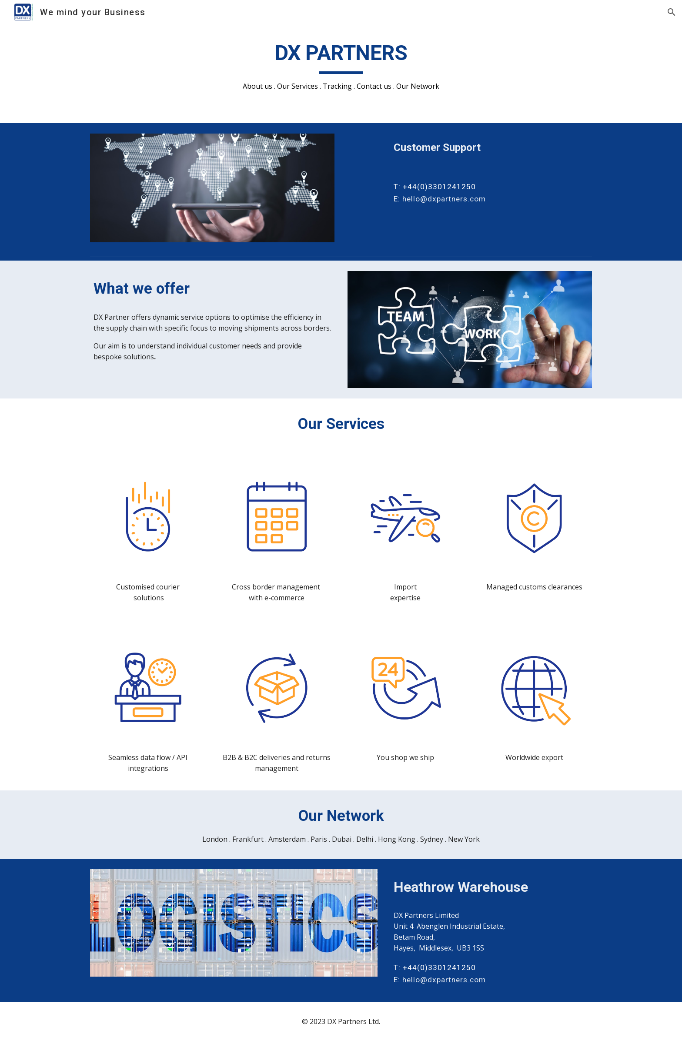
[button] (671, 12)
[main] (341, 66)
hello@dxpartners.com (444, 198)
